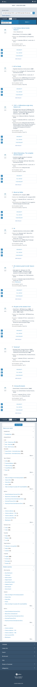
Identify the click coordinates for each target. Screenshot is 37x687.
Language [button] (6, 553)
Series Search (8, 589)
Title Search (7, 575)
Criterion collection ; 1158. (10, 515)
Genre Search (8, 586)
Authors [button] (5, 491)
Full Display (11, 53)
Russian (7, 563)
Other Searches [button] (7, 570)
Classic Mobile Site (18, 683)
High (6, 535)
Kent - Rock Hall (8, 444)
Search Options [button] (6, 15)
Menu (4, 1)
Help (3, 660)
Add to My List (18, 58)
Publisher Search (8, 584)
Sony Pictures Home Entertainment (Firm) (14, 499)
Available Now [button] (7, 431)
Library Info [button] (18, 648)
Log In (35, 1)
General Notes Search (10, 582)
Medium (7, 538)
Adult (6, 548)
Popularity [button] (6, 532)
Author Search (8, 577)
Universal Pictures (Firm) (10, 501)
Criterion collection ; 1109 (10, 513)
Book (6, 470)
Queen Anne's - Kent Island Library (13, 453)
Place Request (12, 56)
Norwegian (7, 561)
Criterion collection (9, 511)
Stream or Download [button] (18, 664)
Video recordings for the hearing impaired (14, 477)
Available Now (8, 434)
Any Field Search (8, 573)
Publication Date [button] (7, 524)
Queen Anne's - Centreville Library (12, 451)
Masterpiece (8, 520)
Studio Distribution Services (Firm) (12, 494)
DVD (6, 461)
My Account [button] (18, 656)
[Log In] (32, 1)
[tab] (27, 22)
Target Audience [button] (7, 543)
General (7, 550)
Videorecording (8, 465)
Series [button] (5, 508)
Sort (2, 20)
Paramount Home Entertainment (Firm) (14, 503)
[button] (27, 22)
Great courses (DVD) (9, 517)
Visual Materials (8, 467)
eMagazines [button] (18, 668)
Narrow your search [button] (8, 428)
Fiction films (7, 482)
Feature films (8, 480)
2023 (6, 527)
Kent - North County (9, 446)
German (7, 558)
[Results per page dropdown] (10, 19)
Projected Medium (9, 463)
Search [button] (18, 652)
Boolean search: (5, 10)
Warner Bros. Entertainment (11, 496)
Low (6, 540)
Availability (11, 50)
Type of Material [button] (7, 458)
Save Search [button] (18, 424)
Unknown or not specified (11, 546)
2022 (6, 530)
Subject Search (8, 579)
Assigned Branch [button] (7, 437)
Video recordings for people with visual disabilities (16, 486)
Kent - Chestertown (18, 5)
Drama (6, 484)
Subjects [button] (5, 474)
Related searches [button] (7, 567)
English (7, 556)
